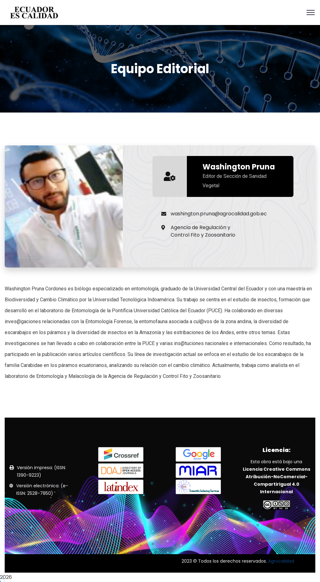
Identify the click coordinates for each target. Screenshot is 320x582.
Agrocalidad (281, 561)
